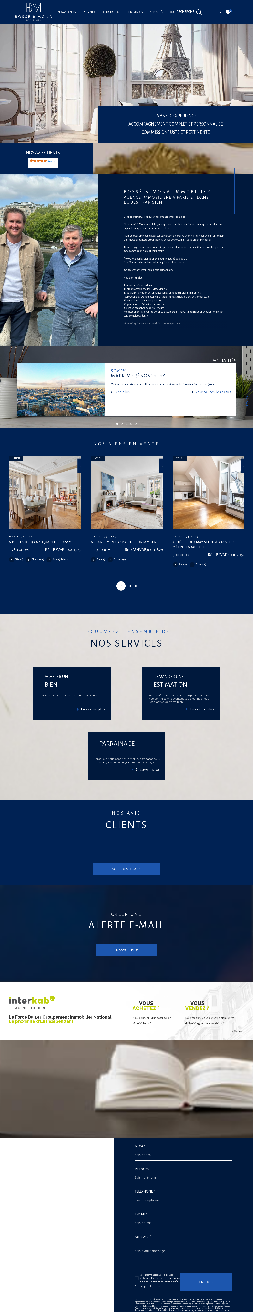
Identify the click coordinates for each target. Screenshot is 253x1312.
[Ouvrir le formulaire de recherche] (189, 12)
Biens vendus (135, 12)
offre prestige (111, 12)
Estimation (89, 12)
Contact (247, 399)
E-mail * (141, 1185)
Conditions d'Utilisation (203, 1296)
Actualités (156, 12)
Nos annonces (67, 12)
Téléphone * (145, 1162)
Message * (143, 1207)
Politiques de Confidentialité (177, 1296)
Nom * (140, 1117)
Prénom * (143, 1139)
